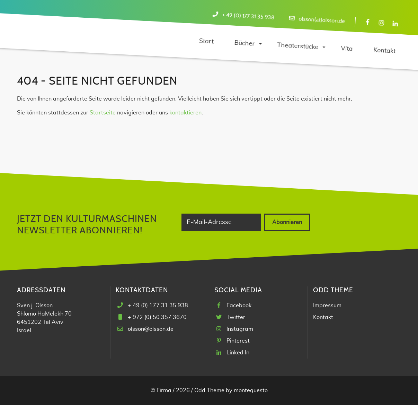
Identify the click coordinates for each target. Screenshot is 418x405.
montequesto (251, 390)
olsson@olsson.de (151, 329)
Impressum (327, 305)
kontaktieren (185, 112)
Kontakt (323, 317)
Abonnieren (287, 222)
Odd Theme (209, 390)
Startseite (103, 112)
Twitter (235, 317)
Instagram (239, 329)
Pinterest (238, 341)
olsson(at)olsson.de (322, 20)
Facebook (238, 305)
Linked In (237, 352)
